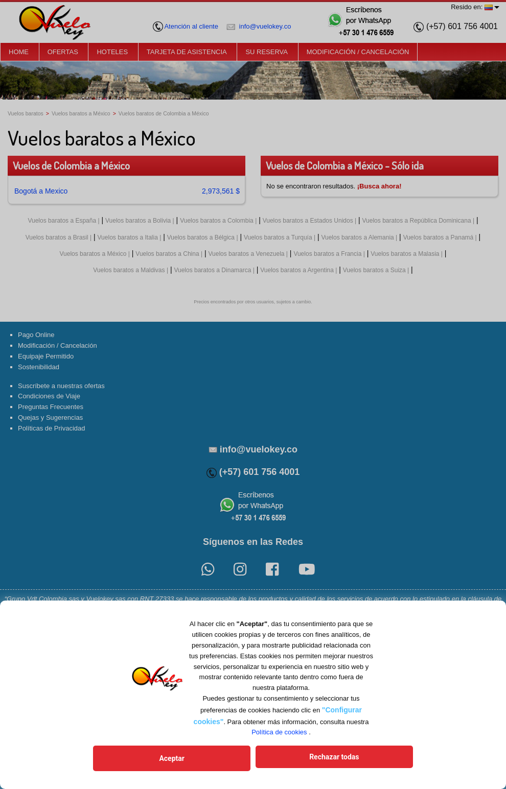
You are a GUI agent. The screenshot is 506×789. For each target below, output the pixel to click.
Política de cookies (279, 735)
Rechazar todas (304, 760)
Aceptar (202, 760)
